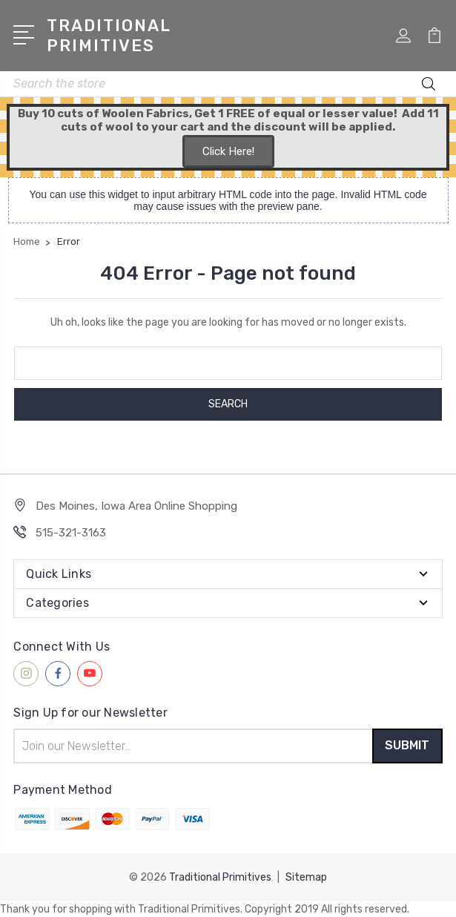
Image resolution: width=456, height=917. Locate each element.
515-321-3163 (71, 532)
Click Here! (228, 151)
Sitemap (306, 877)
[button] (228, 151)
